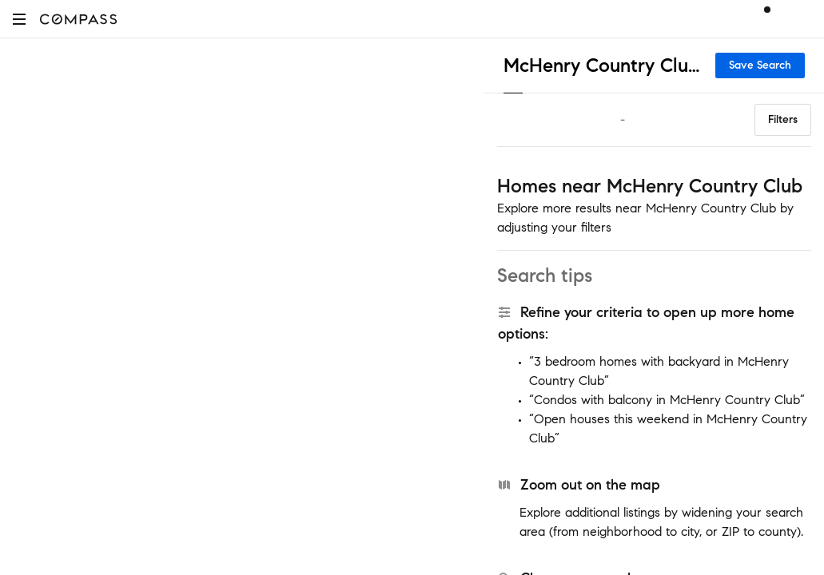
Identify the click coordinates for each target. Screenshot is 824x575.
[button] (19, 19)
